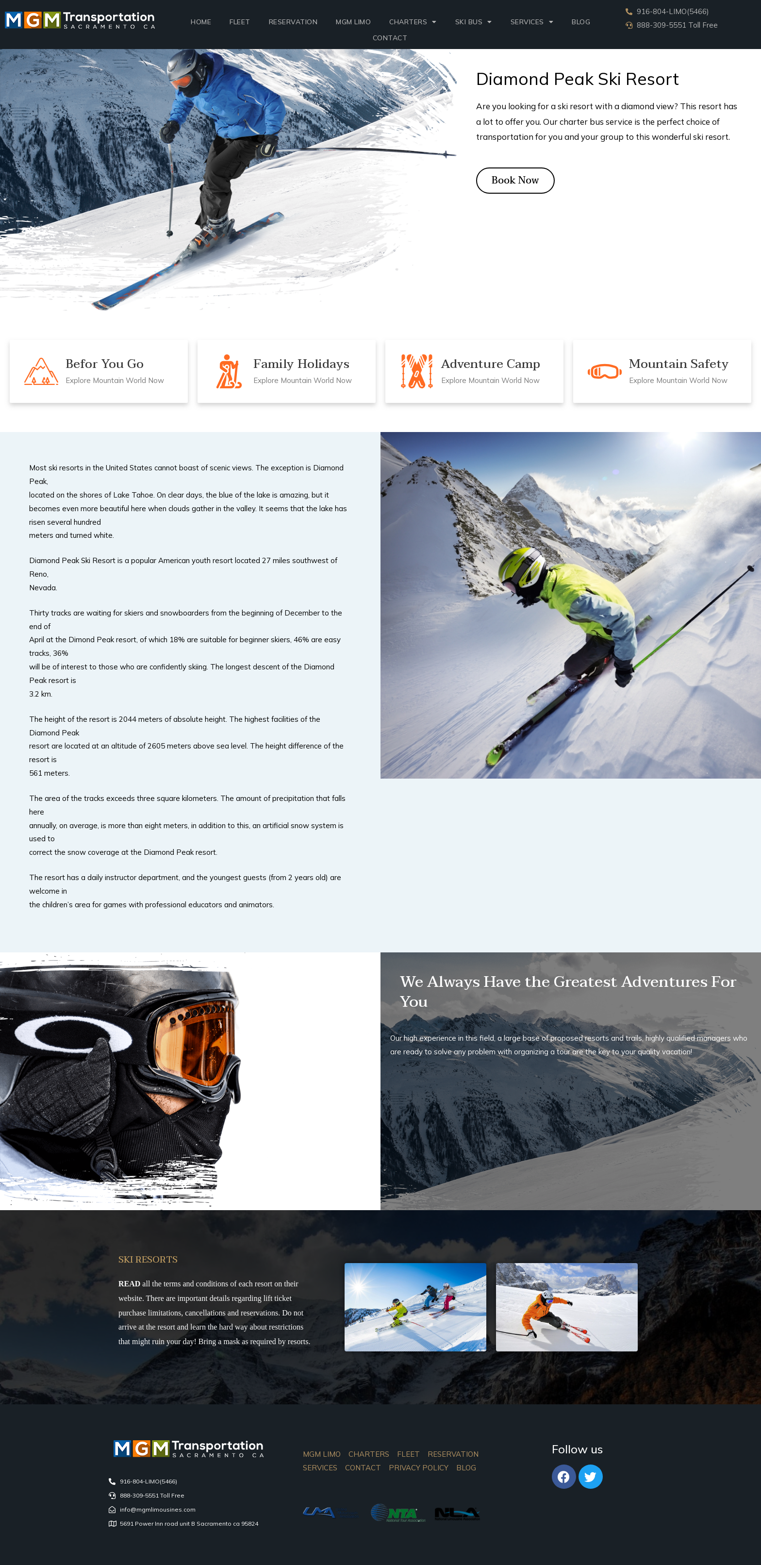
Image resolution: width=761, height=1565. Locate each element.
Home (201, 21)
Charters (413, 22)
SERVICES (532, 22)
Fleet (240, 21)
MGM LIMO (353, 21)
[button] (515, 180)
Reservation (293, 21)
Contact (390, 37)
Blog (581, 21)
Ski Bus (473, 22)
